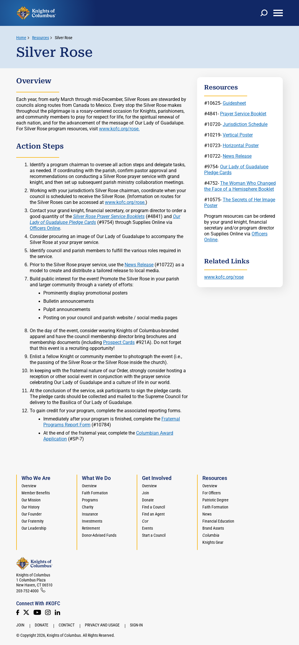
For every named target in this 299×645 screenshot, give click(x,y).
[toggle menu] (278, 13)
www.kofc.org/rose (224, 277)
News (207, 514)
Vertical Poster (238, 135)
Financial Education (218, 521)
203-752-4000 (27, 591)
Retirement (91, 528)
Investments (92, 521)
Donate (148, 500)
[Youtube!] (37, 612)
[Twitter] (26, 612)
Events (147, 528)
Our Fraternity (33, 521)
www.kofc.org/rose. (119, 129)
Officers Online (45, 228)
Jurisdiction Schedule (245, 124)
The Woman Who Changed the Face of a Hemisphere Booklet (240, 186)
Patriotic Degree (215, 500)
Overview (29, 485)
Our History (30, 507)
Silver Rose (63, 37)
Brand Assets (213, 528)
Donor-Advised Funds (99, 535)
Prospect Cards (119, 342)
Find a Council (153, 507)
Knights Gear (212, 542)
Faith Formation (95, 493)
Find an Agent (153, 514)
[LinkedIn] (57, 612)
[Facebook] (17, 612)
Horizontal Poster (241, 145)
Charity (87, 507)
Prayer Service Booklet (243, 114)
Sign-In (136, 625)
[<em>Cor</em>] (145, 521)
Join (145, 493)
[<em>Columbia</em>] (213, 535)
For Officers (211, 493)
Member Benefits (36, 493)
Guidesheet (234, 103)
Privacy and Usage (102, 625)
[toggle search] (263, 13)
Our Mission (31, 500)
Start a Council (154, 535)
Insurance (90, 514)
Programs (90, 500)
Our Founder (32, 514)
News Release (139, 264)
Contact (67, 625)
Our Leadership (34, 528)
